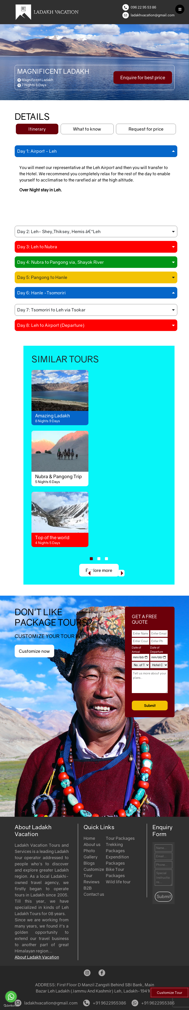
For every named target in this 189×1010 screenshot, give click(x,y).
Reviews (91, 881)
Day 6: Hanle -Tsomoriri (41, 292)
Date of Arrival (136, 649)
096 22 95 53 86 (143, 7)
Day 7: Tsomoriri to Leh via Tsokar (51, 309)
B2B (88, 887)
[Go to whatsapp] (11, 996)
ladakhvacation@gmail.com (153, 15)
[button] (91, 558)
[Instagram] (87, 972)
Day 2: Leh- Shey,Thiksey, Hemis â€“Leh (59, 231)
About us (92, 844)
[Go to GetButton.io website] (11, 1005)
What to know (87, 129)
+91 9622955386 (104, 1002)
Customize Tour (169, 992)
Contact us (94, 894)
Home (89, 838)
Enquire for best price (142, 77)
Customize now (34, 651)
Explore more (99, 570)
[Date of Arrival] (140, 657)
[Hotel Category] (159, 665)
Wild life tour (118, 881)
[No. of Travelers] (140, 665)
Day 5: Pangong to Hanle (42, 277)
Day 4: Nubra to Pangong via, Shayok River (60, 262)
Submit (149, 705)
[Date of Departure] (159, 657)
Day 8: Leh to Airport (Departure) (51, 325)
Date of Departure (156, 649)
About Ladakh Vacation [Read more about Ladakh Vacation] (37, 957)
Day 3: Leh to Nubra (37, 246)
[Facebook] (102, 972)
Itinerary (37, 129)
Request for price (146, 129)
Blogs (89, 863)
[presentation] (90, 573)
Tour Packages (120, 838)
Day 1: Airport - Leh (37, 151)
